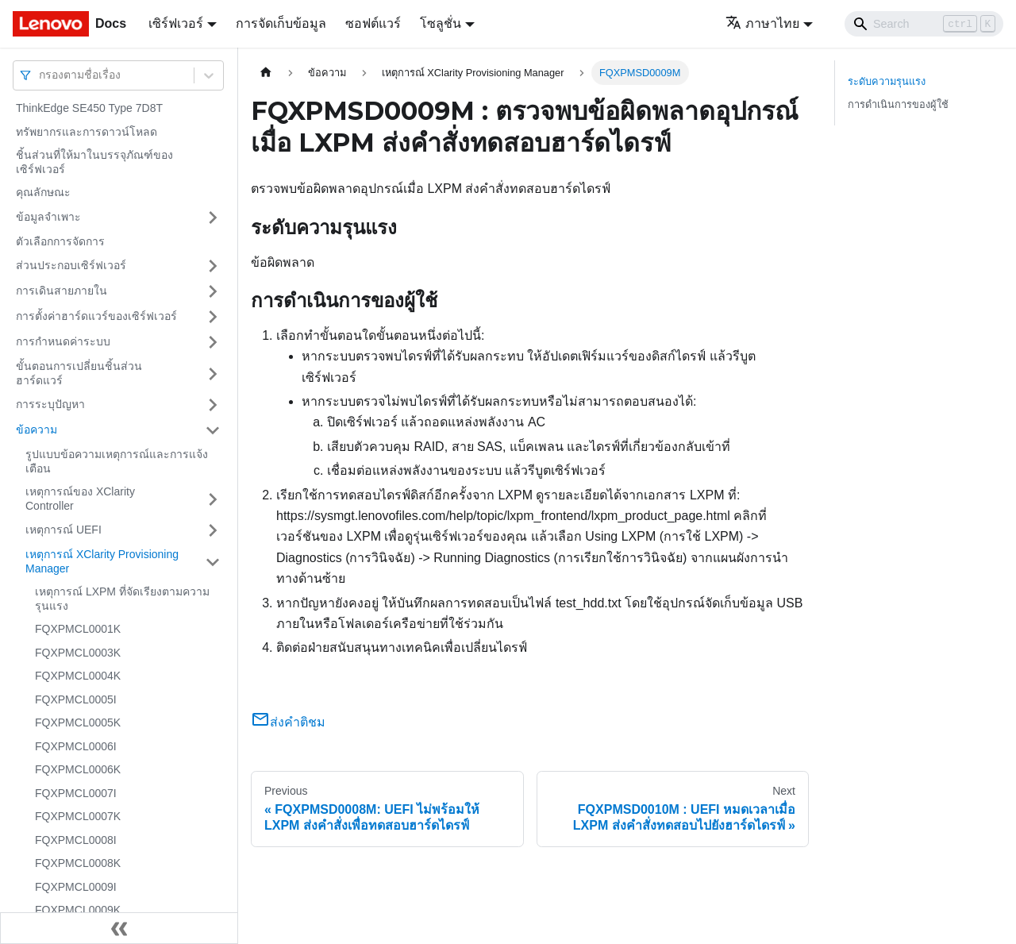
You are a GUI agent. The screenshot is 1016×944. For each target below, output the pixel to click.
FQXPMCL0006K (78, 769)
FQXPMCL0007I (76, 793)
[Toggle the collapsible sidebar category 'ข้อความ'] (212, 430)
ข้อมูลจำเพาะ (48, 216)
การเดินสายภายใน (61, 290)
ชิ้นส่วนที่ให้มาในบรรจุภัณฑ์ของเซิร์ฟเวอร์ (94, 161)
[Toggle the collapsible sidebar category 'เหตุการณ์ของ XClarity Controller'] (212, 499)
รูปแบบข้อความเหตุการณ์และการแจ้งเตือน (116, 461)
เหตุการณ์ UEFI (63, 529)
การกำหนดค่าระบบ (63, 341)
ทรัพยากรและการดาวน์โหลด (86, 131)
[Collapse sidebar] (119, 928)
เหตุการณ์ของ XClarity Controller (80, 498)
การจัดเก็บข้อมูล (281, 23)
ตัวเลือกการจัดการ (60, 241)
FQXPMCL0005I (76, 699)
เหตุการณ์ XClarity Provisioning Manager (102, 561)
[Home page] (266, 72)
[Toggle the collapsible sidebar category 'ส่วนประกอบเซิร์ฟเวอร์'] (212, 266)
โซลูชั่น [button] (440, 23)
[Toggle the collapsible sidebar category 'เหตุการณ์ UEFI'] (212, 530)
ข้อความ (36, 429)
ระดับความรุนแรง (887, 81)
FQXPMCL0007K (78, 816)
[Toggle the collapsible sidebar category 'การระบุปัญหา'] (212, 405)
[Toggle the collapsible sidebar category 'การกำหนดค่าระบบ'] (212, 342)
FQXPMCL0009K (78, 910)
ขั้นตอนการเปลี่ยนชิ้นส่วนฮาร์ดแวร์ (79, 373)
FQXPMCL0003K (78, 652)
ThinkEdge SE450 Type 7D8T (89, 108)
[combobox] (40, 75)
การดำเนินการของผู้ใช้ (898, 104)
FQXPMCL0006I (76, 746)
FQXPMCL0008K (78, 863)
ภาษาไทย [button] (762, 23)
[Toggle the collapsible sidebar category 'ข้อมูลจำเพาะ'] (212, 217)
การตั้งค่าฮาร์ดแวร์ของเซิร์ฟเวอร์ (96, 316)
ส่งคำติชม (288, 722)
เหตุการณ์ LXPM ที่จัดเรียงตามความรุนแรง (122, 598)
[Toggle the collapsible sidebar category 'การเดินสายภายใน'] (212, 291)
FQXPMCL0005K (78, 722)
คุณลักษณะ (43, 192)
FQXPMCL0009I (76, 886)
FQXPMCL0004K (78, 675)
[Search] (924, 24)
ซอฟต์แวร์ (373, 23)
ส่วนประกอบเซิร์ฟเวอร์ (71, 265)
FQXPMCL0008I (76, 840)
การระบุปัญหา (50, 404)
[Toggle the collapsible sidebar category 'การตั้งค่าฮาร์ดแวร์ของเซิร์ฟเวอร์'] (212, 316)
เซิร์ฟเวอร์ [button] (175, 23)
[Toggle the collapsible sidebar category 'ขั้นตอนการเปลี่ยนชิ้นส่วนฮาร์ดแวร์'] (212, 373)
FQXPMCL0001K (78, 628)
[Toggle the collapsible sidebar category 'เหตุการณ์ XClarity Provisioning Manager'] (212, 561)
